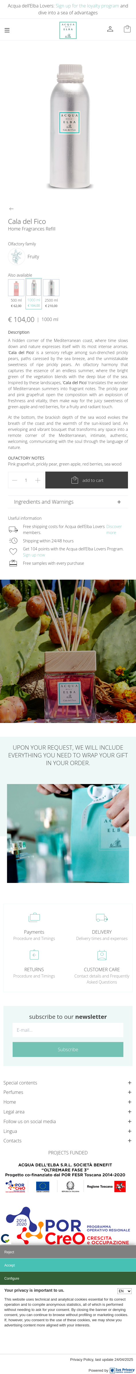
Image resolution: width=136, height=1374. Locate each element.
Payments (34, 932)
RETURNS (34, 969)
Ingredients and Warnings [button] (43, 501)
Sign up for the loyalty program (87, 6)
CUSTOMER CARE (102, 969)
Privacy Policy (81, 1359)
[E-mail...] (68, 1030)
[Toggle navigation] (7, 30)
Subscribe (68, 1049)
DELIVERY (102, 932)
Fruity (33, 256)
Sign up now (34, 555)
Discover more (114, 529)
